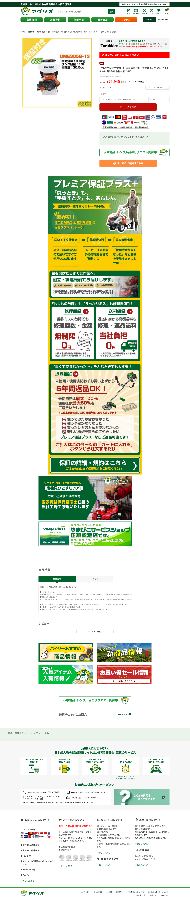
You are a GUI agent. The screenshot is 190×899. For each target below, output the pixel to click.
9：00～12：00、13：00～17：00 (43, 797)
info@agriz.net (98, 792)
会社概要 (109, 892)
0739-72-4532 (90, 797)
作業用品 (79, 19)
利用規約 (119, 892)
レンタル (126, 19)
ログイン (149, 20)
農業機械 (32, 19)
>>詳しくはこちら (27, 881)
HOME (22, 32)
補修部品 (102, 19)
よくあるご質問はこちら (128, 163)
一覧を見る (122, 714)
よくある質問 (98, 892)
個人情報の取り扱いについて (158, 892)
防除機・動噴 (41, 32)
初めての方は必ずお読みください (120, 54)
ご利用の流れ (85, 892)
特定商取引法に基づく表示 (135, 892)
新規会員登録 (163, 20)
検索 (111, 11)
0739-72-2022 (55, 792)
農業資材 (55, 19)
